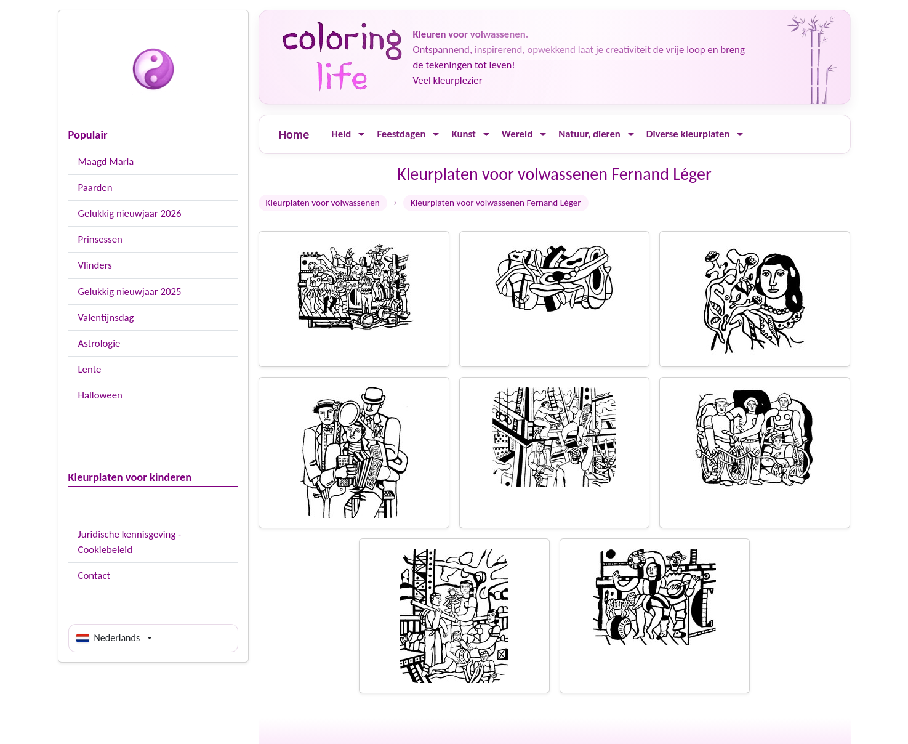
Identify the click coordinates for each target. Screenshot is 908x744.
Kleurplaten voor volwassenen (323, 202)
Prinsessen (100, 239)
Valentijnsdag (106, 317)
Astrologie (99, 343)
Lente (90, 369)
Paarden (95, 187)
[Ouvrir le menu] (361, 134)
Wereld (517, 133)
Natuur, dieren (589, 133)
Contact (94, 575)
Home (294, 134)
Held (341, 133)
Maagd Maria (106, 161)
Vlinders (95, 265)
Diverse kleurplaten (688, 133)
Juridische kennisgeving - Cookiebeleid (130, 542)
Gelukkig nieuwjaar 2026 (130, 213)
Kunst (463, 133)
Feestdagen (401, 133)
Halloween (100, 395)
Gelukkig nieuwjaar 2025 (130, 291)
